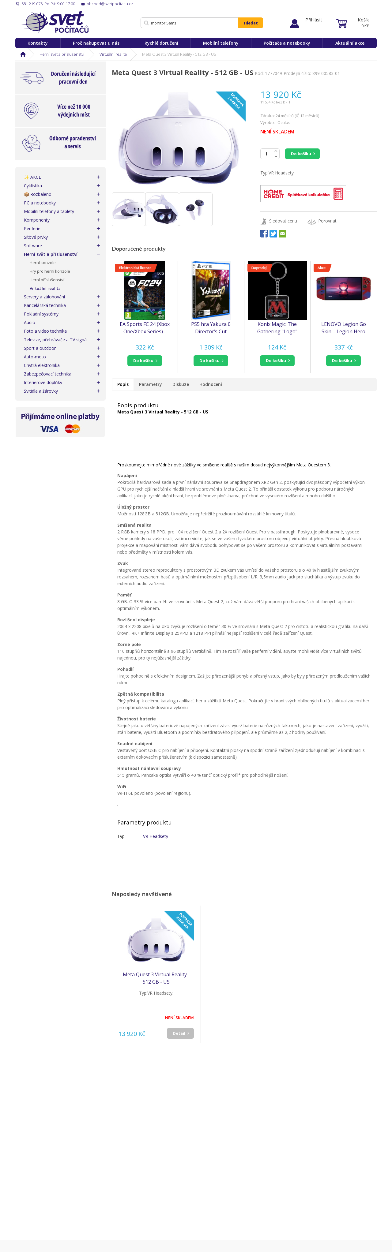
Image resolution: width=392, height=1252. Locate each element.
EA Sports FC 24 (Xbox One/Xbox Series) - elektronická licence (145, 328)
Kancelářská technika (45, 305)
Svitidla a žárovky (41, 391)
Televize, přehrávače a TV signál (56, 339)
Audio (29, 322)
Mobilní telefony (221, 43)
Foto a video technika (45, 331)
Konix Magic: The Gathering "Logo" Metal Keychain (277, 328)
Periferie (32, 228)
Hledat (251, 23)
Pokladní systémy (41, 314)
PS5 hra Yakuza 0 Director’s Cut (211, 328)
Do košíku (301, 153)
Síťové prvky (36, 237)
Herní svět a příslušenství (62, 54)
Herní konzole (43, 262)
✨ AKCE (32, 177)
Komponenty (37, 220)
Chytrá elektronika (42, 365)
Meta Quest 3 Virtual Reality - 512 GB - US (156, 978)
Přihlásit (313, 20)
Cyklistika (33, 186)
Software (33, 246)
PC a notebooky (40, 203)
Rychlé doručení (161, 43)
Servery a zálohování (44, 297)
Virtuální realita (113, 54)
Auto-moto (35, 357)
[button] (145, 360)
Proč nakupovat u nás (96, 43)
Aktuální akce (349, 43)
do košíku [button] (143, 360)
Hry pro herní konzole (50, 271)
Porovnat (327, 221)
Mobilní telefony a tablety (49, 211)
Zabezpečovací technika (47, 374)
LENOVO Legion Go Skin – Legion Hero (343, 328)
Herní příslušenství (47, 279)
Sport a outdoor (40, 348)
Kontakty (38, 43)
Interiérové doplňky (43, 382)
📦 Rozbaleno (37, 194)
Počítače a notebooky (287, 43)
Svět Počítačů (55, 22)
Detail (179, 1033)
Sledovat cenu (283, 221)
